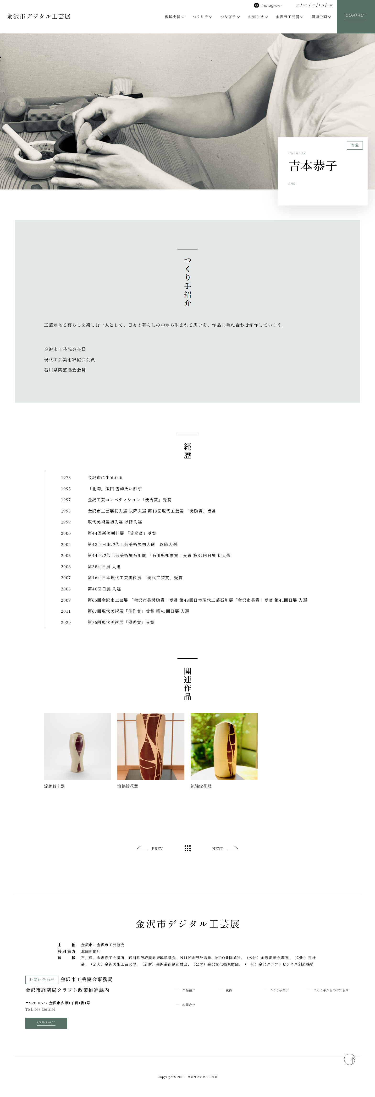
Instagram (268, 5)
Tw (330, 4)
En (302, 4)
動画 (230, 989)
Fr (311, 4)
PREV (158, 848)
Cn (320, 4)
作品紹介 (190, 989)
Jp (294, 4)
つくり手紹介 (281, 989)
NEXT (217, 848)
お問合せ (190, 1010)
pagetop (344, 1056)
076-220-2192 (48, 1009)
